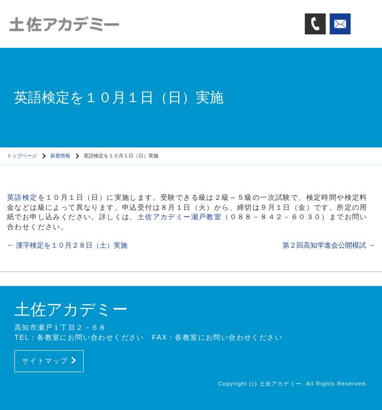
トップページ (22, 155)
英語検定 (22, 197)
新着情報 (60, 155)
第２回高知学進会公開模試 (328, 245)
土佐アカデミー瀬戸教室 (179, 217)
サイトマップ (49, 361)
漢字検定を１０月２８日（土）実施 (67, 245)
